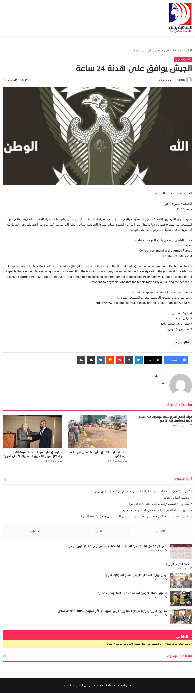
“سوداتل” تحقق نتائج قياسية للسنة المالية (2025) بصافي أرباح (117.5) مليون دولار (142, 491)
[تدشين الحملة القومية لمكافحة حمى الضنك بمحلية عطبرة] (181, 598)
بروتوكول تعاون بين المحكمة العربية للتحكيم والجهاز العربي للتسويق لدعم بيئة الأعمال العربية (33, 454)
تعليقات (35, 531)
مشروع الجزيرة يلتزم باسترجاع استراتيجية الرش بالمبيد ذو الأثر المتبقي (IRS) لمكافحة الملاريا (135, 516)
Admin (181, 79)
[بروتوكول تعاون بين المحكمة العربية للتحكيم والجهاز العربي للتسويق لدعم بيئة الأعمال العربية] (32, 431)
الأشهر (98, 531)
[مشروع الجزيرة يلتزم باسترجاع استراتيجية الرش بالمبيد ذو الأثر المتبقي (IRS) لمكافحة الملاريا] (181, 616)
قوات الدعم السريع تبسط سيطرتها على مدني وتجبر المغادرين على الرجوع (165, 419)
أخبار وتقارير (170, 50)
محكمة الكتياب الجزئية (176, 497)
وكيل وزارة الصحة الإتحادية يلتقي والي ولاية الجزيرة (159, 503)
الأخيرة (160, 531)
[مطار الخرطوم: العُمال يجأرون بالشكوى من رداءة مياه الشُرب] (97, 431)
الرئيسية (186, 50)
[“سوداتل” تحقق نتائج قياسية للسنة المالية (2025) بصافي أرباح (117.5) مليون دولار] (181, 551)
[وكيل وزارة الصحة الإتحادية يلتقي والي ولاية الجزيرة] (181, 580)
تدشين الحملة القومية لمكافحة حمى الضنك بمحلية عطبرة (156, 510)
